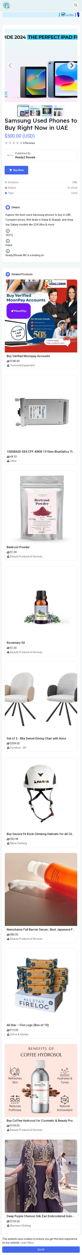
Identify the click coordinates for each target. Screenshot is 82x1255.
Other (13, 460)
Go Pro (73, 15)
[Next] (71, 65)
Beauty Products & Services (26, 556)
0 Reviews (29, 143)
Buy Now (16, 170)
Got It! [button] (41, 1249)
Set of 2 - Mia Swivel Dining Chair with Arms (36, 738)
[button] (76, 5)
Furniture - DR (18, 747)
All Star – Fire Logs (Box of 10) (28, 1025)
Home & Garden (19, 1034)
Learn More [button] (27, 1242)
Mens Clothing (18, 843)
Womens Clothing (20, 1225)
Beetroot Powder (18, 547)
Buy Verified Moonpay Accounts (28, 356)
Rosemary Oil (16, 643)
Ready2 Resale (25, 157)
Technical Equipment (22, 365)
